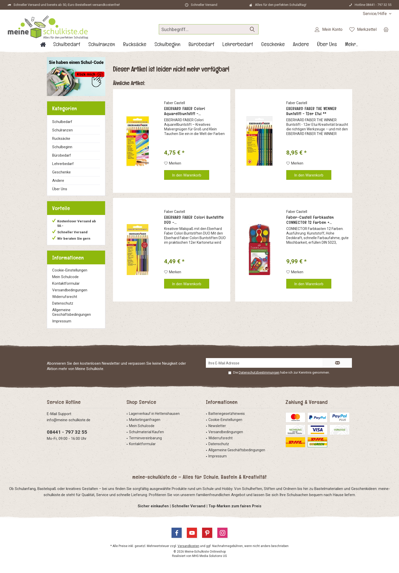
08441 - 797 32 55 (67, 432)
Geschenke (61, 172)
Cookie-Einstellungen (69, 270)
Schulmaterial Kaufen (146, 432)
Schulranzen (62, 130)
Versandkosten (188, 546)
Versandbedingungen (69, 290)
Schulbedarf (62, 121)
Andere (58, 180)
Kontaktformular (66, 283)
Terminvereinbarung (145, 438)
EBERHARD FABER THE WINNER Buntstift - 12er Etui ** (311, 111)
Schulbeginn (62, 147)
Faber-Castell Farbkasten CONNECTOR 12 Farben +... (310, 220)
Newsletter (217, 426)
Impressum (61, 321)
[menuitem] (375, 13)
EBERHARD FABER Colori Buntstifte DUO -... (194, 220)
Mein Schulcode (65, 277)
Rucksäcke (61, 138)
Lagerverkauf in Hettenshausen (154, 414)
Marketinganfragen (144, 420)
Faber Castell (174, 103)
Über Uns (59, 189)
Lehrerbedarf (63, 163)
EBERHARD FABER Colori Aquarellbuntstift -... (184, 111)
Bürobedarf (61, 155)
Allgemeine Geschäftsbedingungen (71, 312)
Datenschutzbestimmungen (259, 372)
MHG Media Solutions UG (209, 556)
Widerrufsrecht (64, 296)
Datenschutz (62, 303)
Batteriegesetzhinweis (226, 414)
